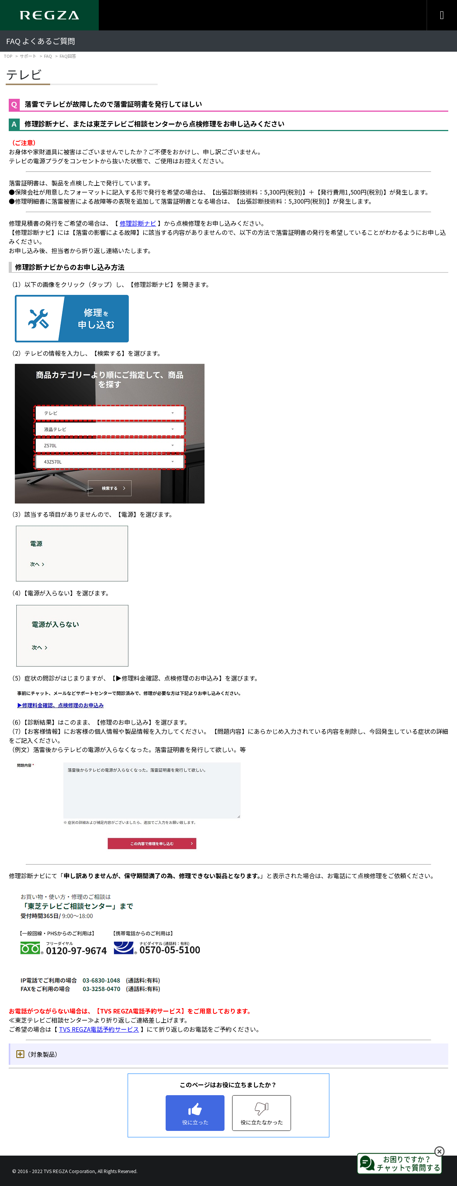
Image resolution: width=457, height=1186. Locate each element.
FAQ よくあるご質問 (40, 40)
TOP (8, 56)
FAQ (48, 56)
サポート (28, 56)
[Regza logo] (49, 15)
